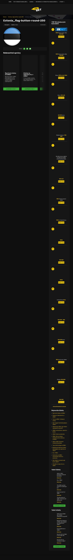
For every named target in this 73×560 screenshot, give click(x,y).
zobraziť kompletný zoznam (59, 406)
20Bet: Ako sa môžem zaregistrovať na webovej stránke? (58, 438)
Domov (5, 17)
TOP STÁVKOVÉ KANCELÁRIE (20, 1)
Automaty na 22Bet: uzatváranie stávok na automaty (58, 456)
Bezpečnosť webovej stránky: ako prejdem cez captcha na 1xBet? (59, 449)
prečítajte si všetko (59, 505)
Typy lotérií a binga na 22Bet (59, 445)
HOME (10, 1)
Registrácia (61, 36)
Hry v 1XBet (55, 452)
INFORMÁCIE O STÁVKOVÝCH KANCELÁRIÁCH (46, 1)
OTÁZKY (62, 1)
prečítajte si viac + (11, 89)
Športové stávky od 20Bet (59, 413)
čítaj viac (59, 477)
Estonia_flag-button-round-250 (16, 17)
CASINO (31, 1)
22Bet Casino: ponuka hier (59, 434)
